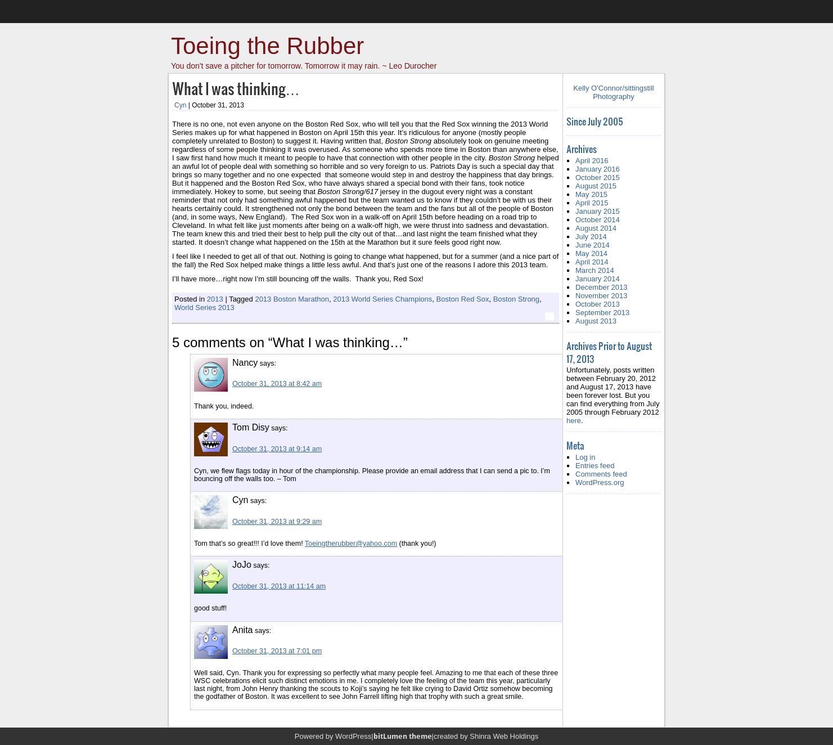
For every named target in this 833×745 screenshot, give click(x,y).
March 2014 (594, 270)
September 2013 (602, 312)
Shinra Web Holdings (504, 736)
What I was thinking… (236, 88)
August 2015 (595, 186)
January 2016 (597, 169)
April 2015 (592, 203)
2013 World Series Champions (382, 299)
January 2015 (597, 211)
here (573, 420)
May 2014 (591, 253)
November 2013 (601, 295)
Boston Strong (516, 299)
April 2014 (592, 262)
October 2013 (597, 304)
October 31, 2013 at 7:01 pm (277, 651)
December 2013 (601, 287)
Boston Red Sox (462, 299)
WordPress (353, 736)
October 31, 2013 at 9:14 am (277, 449)
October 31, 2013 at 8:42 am (277, 384)
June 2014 (592, 245)
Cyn (180, 105)
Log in (585, 457)
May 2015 (591, 194)
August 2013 (595, 321)
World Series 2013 (204, 307)
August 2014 (595, 228)
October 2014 (597, 220)
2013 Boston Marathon (292, 299)
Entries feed (594, 465)
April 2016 (592, 160)
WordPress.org (599, 482)
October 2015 (597, 177)
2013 (215, 299)
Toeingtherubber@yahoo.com (351, 543)
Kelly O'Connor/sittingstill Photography (613, 92)
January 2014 (597, 279)
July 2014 (591, 236)
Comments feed (601, 474)
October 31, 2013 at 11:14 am (279, 586)
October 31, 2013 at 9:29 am (277, 522)
